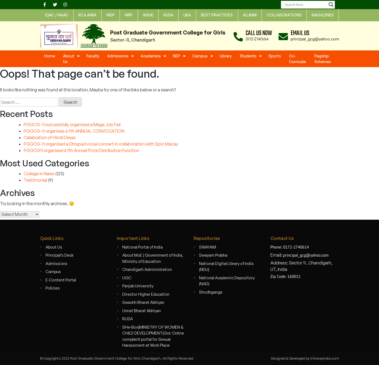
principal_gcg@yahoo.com (315, 39)
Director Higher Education (145, 294)
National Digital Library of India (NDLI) (226, 266)
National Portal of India (142, 247)
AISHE (148, 15)
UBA (187, 15)
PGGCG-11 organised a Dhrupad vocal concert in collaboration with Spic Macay (101, 144)
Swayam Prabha (213, 255)
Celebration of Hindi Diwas (50, 137)
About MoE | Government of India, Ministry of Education (152, 258)
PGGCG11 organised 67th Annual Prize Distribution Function (81, 150)
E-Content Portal (61, 280)
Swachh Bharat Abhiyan (143, 302)
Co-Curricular (297, 59)
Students (248, 56)
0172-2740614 (257, 39)
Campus (200, 56)
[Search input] (305, 4)
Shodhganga (210, 292)
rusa (168, 15)
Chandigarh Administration (147, 269)
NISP (110, 15)
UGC (126, 277)
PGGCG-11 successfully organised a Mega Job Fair (72, 124)
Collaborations (284, 15)
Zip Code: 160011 (285, 276)
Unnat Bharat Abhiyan (141, 310)
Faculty (92, 56)
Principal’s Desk (60, 255)
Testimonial (35, 180)
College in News (39, 173)
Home (49, 56)
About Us (68, 59)
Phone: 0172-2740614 (289, 247)
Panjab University (137, 285)
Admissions (117, 56)
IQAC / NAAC (56, 15)
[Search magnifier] (331, 4)
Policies (53, 288)
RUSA (127, 318)
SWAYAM (207, 247)
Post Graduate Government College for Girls (167, 32)
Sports (275, 56)
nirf (129, 15)
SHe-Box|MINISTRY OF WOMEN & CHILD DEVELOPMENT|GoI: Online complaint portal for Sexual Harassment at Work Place (153, 336)
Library (226, 56)
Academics (151, 56)
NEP (176, 56)
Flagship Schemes (322, 59)
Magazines (323, 15)
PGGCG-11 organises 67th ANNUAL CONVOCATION (74, 131)
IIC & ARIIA (87, 15)
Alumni (250, 15)
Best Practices (217, 15)
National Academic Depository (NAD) (227, 281)
